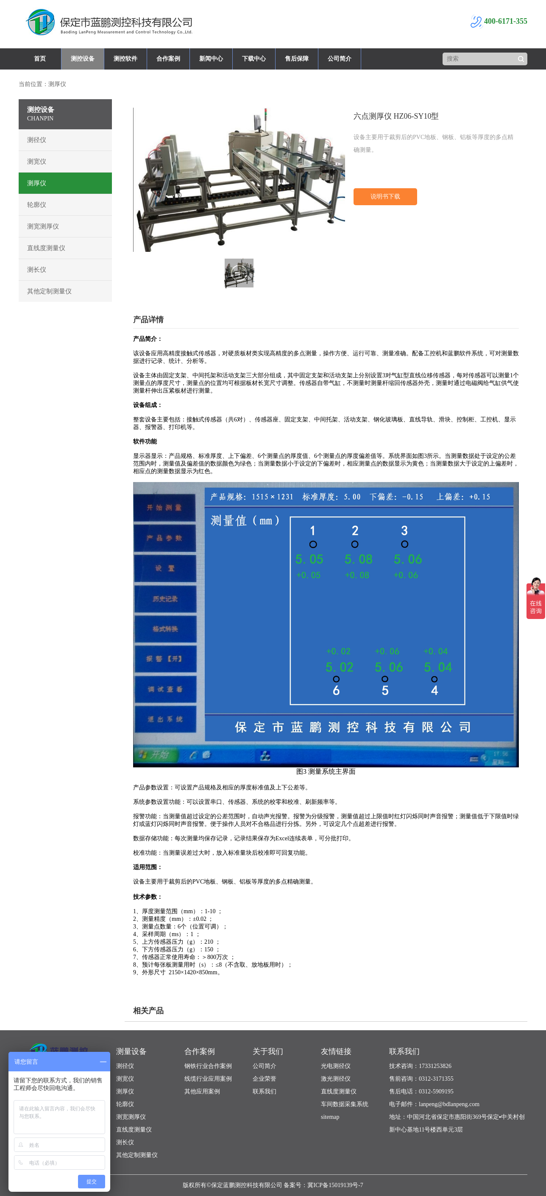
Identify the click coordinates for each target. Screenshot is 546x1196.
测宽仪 (36, 161)
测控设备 (83, 59)
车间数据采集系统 (344, 1104)
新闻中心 (211, 59)
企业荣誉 (264, 1079)
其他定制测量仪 (49, 291)
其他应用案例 (202, 1091)
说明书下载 (385, 196)
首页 (40, 59)
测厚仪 (36, 183)
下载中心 (254, 59)
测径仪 (36, 140)
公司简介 (339, 59)
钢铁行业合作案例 (208, 1066)
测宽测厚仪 (43, 226)
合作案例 (168, 59)
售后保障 (297, 59)
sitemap (330, 1117)
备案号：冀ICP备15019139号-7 (323, 1185)
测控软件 (125, 59)
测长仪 (36, 269)
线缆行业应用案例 (208, 1079)
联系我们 (264, 1091)
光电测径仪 (336, 1066)
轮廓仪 (36, 204)
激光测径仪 (336, 1079)
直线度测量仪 (46, 248)
